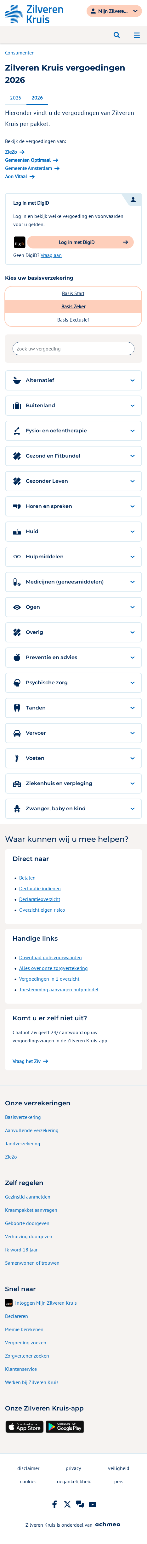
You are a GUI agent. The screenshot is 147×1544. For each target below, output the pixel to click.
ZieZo (11, 1157)
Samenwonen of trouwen (32, 1263)
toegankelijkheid (73, 1481)
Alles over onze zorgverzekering (53, 968)
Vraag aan (51, 255)
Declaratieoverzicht (39, 899)
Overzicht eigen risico (42, 910)
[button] (80, 242)
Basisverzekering (23, 1117)
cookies (28, 1481)
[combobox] (73, 348)
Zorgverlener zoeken (27, 1356)
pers (118, 1481)
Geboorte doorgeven (27, 1223)
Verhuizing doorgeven (28, 1236)
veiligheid (118, 1468)
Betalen (27, 878)
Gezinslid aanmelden (27, 1197)
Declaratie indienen (40, 888)
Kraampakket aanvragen (31, 1210)
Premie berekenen (24, 1329)
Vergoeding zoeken (25, 1342)
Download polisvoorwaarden (50, 957)
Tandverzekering (22, 1143)
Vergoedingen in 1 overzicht (49, 979)
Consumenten (20, 52)
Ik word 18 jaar (21, 1249)
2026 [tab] (37, 97)
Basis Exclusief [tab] (73, 319)
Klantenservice (21, 1369)
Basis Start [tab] (73, 293)
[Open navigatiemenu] (137, 34)
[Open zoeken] (117, 34)
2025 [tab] (15, 97)
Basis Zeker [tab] (73, 306)
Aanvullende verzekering (32, 1130)
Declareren (16, 1316)
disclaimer (28, 1468)
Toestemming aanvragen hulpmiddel (59, 989)
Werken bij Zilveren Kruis (32, 1382)
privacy (73, 1468)
